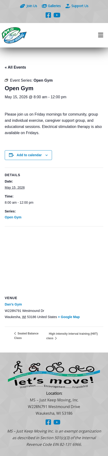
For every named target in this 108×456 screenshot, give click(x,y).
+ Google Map (69, 317)
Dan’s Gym (13, 304)
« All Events (15, 67)
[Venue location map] (54, 260)
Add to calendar (29, 155)
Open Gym (13, 217)
